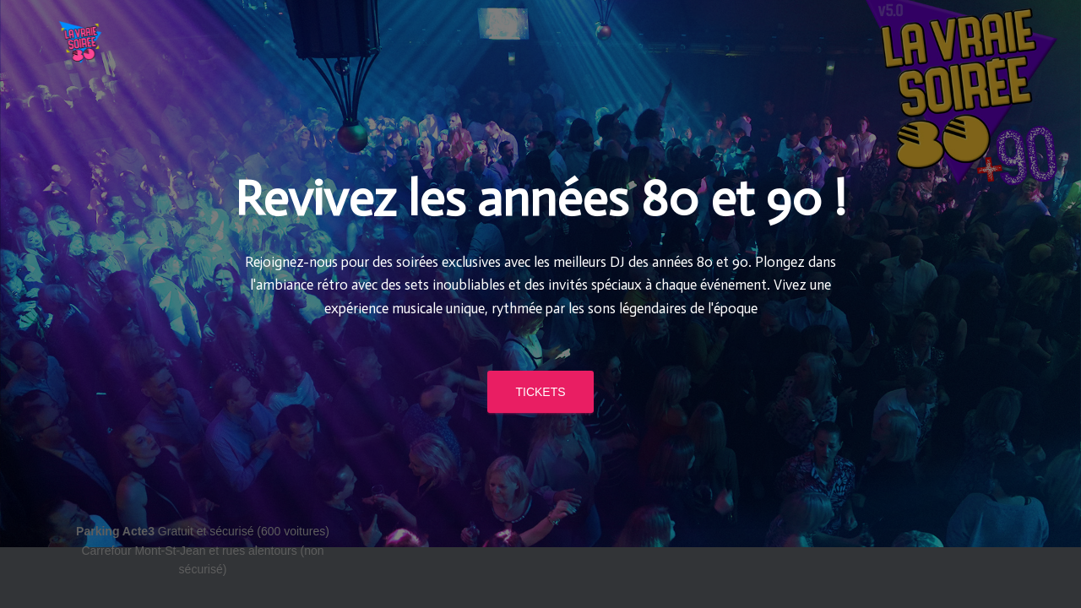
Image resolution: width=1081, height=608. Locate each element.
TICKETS (540, 312)
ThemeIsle (994, 532)
